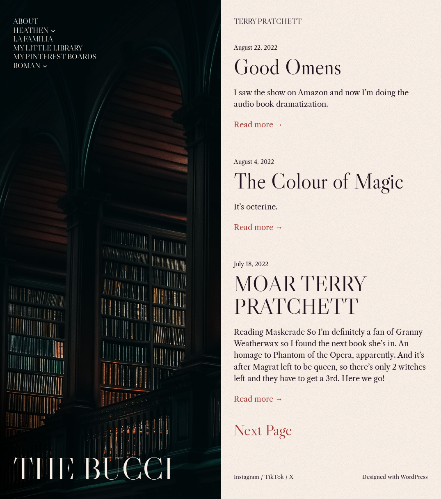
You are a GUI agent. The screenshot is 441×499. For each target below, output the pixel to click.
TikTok (274, 477)
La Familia (33, 39)
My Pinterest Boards (54, 57)
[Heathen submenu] (53, 30)
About (25, 21)
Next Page (263, 430)
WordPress (414, 477)
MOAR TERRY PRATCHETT (300, 294)
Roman (27, 66)
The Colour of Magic (318, 181)
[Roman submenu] (45, 65)
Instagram (246, 477)
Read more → (258, 124)
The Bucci (93, 468)
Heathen (31, 30)
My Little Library (47, 48)
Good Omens (287, 66)
